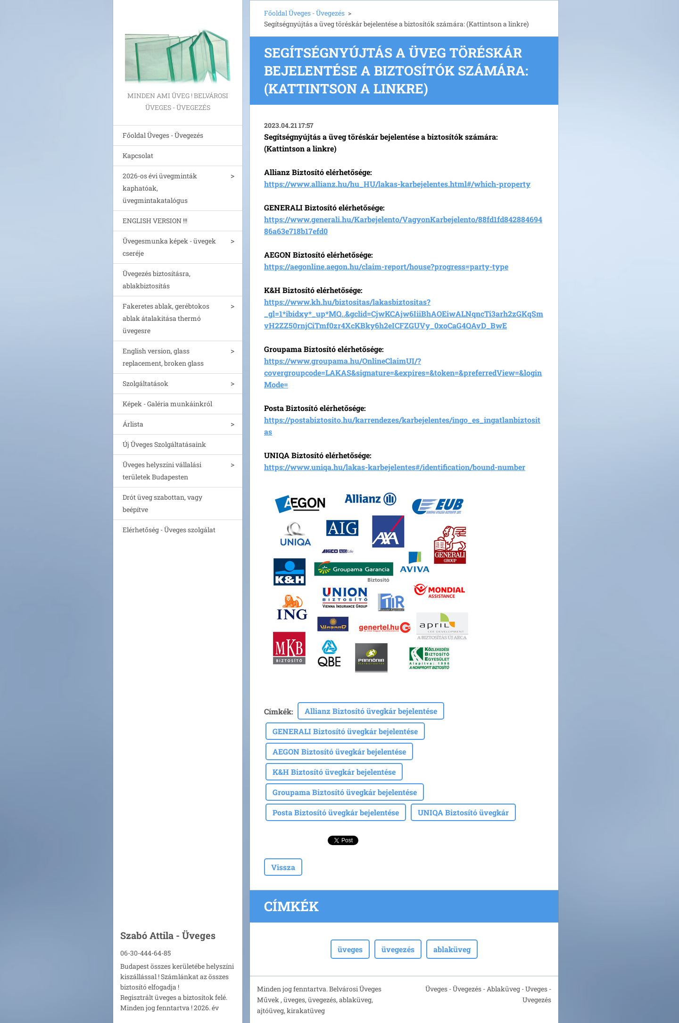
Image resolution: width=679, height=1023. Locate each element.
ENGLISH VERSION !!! (155, 220)
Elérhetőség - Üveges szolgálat (169, 529)
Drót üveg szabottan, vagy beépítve (162, 503)
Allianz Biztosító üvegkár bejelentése (371, 711)
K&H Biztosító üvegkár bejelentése (334, 772)
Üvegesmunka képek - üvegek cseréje (169, 247)
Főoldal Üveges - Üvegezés (163, 135)
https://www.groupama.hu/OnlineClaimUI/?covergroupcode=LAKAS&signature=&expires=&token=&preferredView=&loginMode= (403, 372)
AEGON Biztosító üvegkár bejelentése (339, 751)
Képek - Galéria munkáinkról (167, 403)
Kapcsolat (138, 155)
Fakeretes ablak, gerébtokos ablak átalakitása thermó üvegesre (166, 318)
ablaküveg (452, 949)
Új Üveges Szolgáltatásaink (164, 444)
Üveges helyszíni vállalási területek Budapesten (162, 470)
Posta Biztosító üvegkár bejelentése (336, 812)
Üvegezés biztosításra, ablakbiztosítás (156, 279)
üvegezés (397, 949)
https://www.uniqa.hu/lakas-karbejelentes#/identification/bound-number (394, 467)
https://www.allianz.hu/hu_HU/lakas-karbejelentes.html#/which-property (397, 184)
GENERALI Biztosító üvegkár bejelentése (345, 731)
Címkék (277, 711)
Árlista (133, 423)
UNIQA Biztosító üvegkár (463, 812)
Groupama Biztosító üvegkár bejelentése (345, 792)
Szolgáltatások (145, 383)
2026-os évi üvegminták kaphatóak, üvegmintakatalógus (160, 188)
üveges (350, 949)
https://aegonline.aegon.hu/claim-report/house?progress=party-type (386, 266)
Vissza (283, 867)
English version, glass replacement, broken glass (163, 357)
